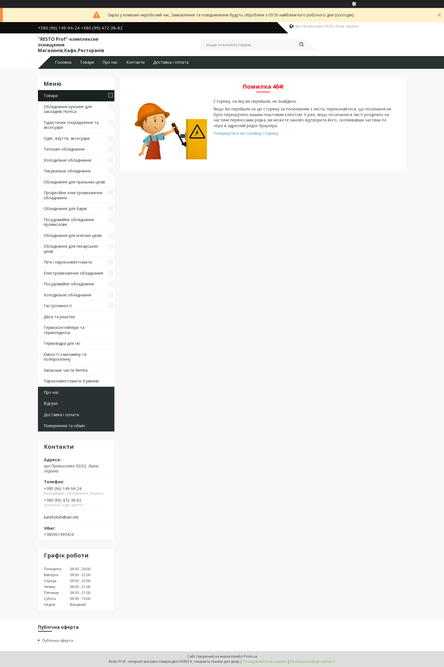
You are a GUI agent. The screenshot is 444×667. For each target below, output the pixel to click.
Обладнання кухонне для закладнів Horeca (68, 109)
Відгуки (50, 403)
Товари (87, 62)
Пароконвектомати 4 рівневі (71, 381)
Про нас (110, 62)
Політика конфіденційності (312, 661)
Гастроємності (58, 305)
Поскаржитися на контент (265, 661)
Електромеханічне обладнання (73, 273)
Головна (63, 62)
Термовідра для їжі (62, 343)
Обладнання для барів (65, 208)
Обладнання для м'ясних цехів (73, 235)
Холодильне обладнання (67, 160)
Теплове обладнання (64, 149)
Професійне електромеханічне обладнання (73, 195)
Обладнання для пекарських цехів (71, 248)
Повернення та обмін (64, 425)
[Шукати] (301, 45)
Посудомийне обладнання (69, 284)
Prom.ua (250, 656)
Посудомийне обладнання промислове (69, 222)
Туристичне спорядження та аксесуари (71, 125)
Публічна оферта (57, 640)
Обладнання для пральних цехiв (74, 182)
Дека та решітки (59, 316)
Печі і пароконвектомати (68, 262)
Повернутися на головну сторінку (246, 133)
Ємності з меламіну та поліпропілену (65, 357)
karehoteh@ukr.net (61, 517)
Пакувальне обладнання (67, 171)
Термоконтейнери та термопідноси (64, 330)
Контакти (135, 62)
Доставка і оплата (171, 62)
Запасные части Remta (65, 370)
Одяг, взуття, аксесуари (67, 138)
